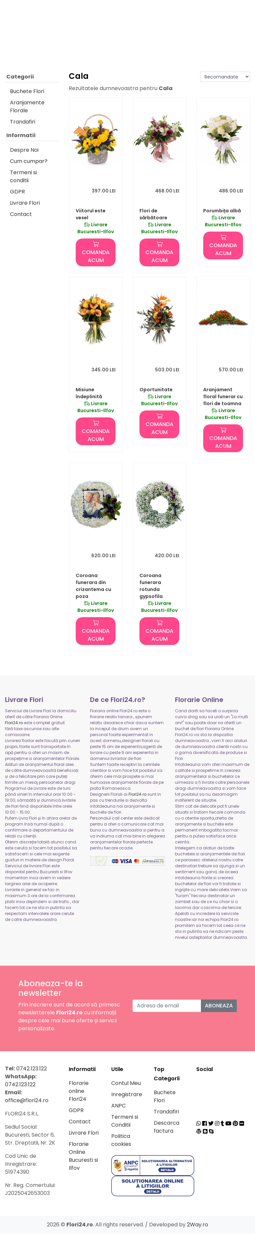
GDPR (17, 194)
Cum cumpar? (28, 163)
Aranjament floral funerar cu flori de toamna (223, 399)
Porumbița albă (222, 213)
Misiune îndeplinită (89, 395)
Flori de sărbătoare (153, 216)
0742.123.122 (31, 1071)
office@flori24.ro (26, 1102)
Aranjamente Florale (27, 109)
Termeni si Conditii (124, 1123)
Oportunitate (156, 392)
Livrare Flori (25, 205)
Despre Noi (24, 152)
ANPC (118, 1108)
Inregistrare (126, 1097)
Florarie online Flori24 (79, 1093)
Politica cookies (121, 1142)
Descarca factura (166, 1129)
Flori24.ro (14, 725)
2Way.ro (197, 1227)
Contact (21, 216)
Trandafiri (22, 124)
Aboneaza (219, 1008)
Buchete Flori (27, 93)
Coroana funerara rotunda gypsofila (151, 588)
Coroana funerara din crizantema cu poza (93, 588)
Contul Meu (126, 1085)
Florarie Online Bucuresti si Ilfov (83, 1158)
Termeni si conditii (23, 179)
